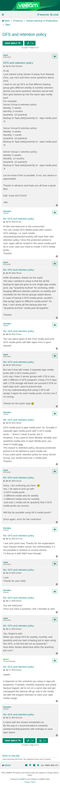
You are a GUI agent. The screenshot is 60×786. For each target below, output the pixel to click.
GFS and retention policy (24, 34)
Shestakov (7, 211)
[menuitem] (54, 15)
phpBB (21, 779)
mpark (5, 55)
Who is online (11, 756)
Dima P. (6, 659)
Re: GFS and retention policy (18, 218)
